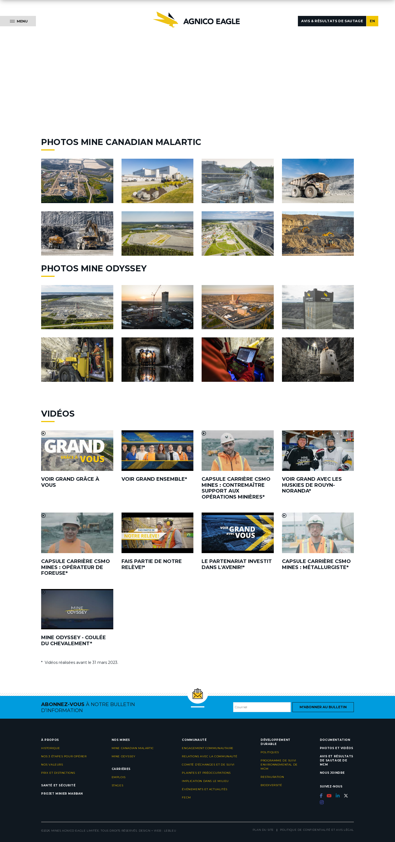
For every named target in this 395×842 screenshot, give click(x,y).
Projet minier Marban (62, 793)
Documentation (335, 740)
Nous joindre (332, 773)
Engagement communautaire (207, 748)
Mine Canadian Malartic (133, 748)
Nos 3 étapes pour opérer (63, 756)
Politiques (270, 752)
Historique (50, 748)
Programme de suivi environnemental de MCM (279, 764)
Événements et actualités (204, 789)
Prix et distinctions (58, 773)
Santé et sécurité (58, 785)
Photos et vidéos (336, 748)
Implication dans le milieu (205, 781)
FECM (186, 797)
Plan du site (263, 830)
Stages (117, 785)
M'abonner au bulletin (323, 707)
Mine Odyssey (124, 756)
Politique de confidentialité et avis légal (317, 830)
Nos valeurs (52, 764)
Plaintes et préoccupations (206, 773)
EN (372, 21)
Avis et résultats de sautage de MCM (336, 760)
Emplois (119, 777)
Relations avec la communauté (209, 756)
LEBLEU (170, 830)
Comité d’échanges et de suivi (208, 764)
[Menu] (18, 21)
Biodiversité (271, 785)
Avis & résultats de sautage (332, 21)
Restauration (272, 777)
